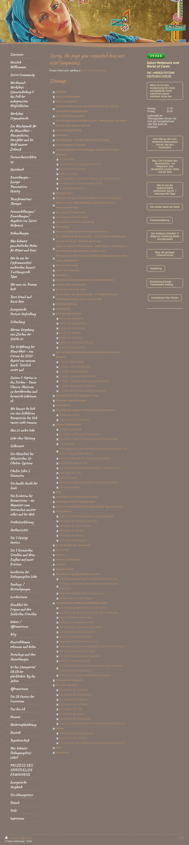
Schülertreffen (66, 159)
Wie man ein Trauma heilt (70, 212)
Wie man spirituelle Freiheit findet (77, 651)
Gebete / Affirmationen (68, 424)
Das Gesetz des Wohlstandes (75, 718)
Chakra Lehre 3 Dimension (71, 284)
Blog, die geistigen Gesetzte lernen (165, 254)
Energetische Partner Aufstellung (75, 222)
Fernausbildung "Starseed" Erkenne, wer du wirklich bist (89, 178)
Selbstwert (62, 275)
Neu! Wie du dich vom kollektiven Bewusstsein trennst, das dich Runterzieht (165, 143)
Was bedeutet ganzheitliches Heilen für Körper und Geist (88, 198)
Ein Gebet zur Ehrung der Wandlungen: (80, 434)
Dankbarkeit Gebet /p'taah (73, 463)
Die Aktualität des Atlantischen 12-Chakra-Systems (85, 280)
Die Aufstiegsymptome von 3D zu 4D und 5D (83, 607)
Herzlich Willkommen (68, 96)
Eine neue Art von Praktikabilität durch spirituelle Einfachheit (91, 646)
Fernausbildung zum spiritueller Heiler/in (80, 164)
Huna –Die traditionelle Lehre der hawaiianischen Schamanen (92, 723)
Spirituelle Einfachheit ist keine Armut (79, 641)
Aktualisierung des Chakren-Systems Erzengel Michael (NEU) (92, 743)
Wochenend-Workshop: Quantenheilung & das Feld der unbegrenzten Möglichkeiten (87, 109)
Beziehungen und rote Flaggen (75, 598)
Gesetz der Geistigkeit (71, 318)
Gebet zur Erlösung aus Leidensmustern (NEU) (84, 458)
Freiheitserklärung (66, 304)
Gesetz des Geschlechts (72, 347)
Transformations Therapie (70, 144)
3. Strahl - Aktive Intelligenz (73, 371)
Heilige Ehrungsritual (70, 429)
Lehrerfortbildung (68, 173)
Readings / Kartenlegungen (71, 400)
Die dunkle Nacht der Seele (71, 289)
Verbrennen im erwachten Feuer (76, 622)
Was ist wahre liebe (67, 265)
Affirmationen (63, 511)
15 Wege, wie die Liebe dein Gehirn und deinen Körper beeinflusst (88, 586)
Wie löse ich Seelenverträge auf (76, 733)
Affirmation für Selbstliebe (73, 540)
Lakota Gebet (66, 443)
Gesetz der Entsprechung (73, 323)
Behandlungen (64, 193)
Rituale (60, 728)
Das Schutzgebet (68, 477)
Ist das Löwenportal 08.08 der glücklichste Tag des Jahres (89, 506)
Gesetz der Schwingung (72, 328)
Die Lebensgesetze (66, 685)
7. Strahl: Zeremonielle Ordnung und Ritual (82, 390)
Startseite (61, 91)
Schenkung (62, 226)
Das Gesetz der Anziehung (73, 689)
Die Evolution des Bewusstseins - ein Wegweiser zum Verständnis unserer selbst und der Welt (86, 297)
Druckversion (14, 838)
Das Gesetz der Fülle (70, 709)
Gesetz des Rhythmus (71, 337)
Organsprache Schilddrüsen (74, 419)
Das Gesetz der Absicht (71, 714)
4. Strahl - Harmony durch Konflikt (77, 376)
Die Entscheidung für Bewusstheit (77, 632)
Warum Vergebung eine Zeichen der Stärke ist (82, 231)
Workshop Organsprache (70, 116)
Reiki (59, 747)
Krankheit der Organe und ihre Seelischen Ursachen (85, 410)
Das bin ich (62, 550)
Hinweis (60, 554)
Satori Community (66, 101)
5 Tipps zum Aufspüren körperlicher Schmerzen (84, 675)
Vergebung (156, 268)
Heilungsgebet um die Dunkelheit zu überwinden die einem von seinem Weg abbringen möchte (93, 451)
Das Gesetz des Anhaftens (73, 704)
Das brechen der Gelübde (73, 738)
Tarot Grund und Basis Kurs (72, 217)
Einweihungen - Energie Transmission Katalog (82, 140)
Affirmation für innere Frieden (74, 525)
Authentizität (63, 308)
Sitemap (28, 838)
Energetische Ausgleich (69, 680)
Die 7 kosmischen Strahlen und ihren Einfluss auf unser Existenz (88, 354)
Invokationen (63, 405)
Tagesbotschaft (64, 569)
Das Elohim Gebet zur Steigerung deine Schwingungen (88, 439)
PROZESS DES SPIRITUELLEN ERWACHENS (81, 603)
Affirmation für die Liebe (72, 530)
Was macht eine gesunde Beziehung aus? (81, 593)
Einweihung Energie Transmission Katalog (161, 283)
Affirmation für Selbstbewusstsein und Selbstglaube (86, 516)
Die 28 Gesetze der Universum (73, 545)
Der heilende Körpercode (72, 169)
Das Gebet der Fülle (70, 472)
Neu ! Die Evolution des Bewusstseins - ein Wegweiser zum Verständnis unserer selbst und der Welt (165, 166)
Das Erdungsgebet (69, 487)
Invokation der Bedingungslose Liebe (77, 395)
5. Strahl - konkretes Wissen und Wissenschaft (84, 381)
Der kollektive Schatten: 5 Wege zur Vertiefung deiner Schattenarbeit (164, 236)
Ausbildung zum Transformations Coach (80, 183)
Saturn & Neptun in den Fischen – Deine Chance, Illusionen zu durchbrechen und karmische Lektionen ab (91, 248)
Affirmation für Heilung (71, 535)
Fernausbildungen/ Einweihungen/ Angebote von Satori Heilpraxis (87, 152)
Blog (58, 492)
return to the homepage (93, 70)
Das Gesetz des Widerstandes (75, 694)
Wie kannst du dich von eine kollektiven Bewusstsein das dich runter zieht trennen (91, 258)
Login (181, 837)
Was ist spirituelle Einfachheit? (75, 636)
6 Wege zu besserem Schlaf (74, 661)
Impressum (62, 752)
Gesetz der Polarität (70, 333)
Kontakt (60, 564)
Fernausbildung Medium (72, 188)
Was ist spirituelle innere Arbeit (75, 617)
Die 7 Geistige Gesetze (69, 313)
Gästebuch (62, 135)
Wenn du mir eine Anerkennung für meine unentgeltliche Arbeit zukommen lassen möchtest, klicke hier (162, 91)
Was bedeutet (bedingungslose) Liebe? (78, 574)
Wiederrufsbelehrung (68, 559)
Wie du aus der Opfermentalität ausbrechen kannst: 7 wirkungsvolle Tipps (86, 205)
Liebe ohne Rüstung (67, 270)
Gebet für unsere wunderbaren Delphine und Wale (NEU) (89, 468)
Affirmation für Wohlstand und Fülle (78, 521)
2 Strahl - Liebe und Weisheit (74, 366)
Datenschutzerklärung (68, 130)
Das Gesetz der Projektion (73, 699)
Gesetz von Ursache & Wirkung (76, 342)
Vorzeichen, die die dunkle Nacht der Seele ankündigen (89, 612)
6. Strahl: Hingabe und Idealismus (77, 386)
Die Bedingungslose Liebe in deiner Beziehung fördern (88, 579)
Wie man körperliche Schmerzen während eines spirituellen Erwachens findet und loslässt (91, 668)
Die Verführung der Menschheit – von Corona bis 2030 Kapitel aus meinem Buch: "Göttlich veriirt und (91, 239)
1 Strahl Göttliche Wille (71, 362)
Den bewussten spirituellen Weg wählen (80, 627)
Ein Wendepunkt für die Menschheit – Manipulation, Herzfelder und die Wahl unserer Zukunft (91, 123)
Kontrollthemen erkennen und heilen (77, 497)
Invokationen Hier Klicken (164, 297)
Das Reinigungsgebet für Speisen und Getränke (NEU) (88, 482)
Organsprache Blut (69, 415)
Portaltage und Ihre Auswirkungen (75, 501)
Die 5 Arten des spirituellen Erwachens (80, 656)
